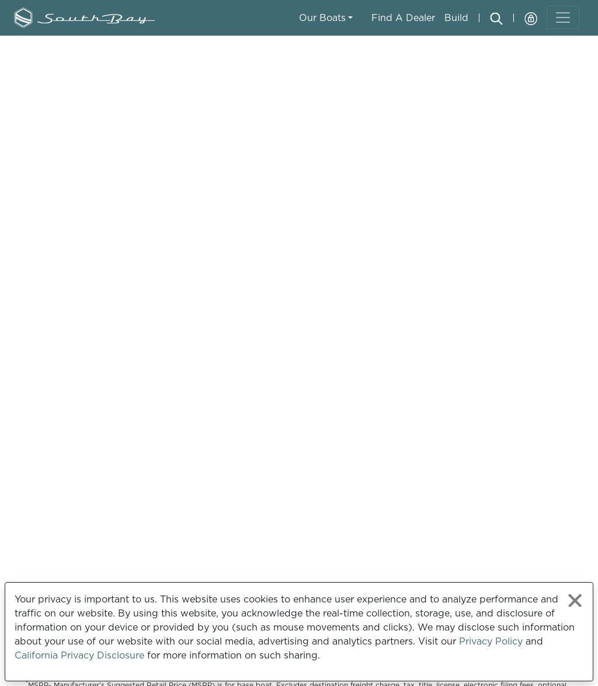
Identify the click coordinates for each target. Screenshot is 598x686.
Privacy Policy (491, 641)
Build (456, 17)
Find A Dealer (403, 17)
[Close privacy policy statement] (574, 600)
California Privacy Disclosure (79, 655)
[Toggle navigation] (563, 17)
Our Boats (322, 17)
